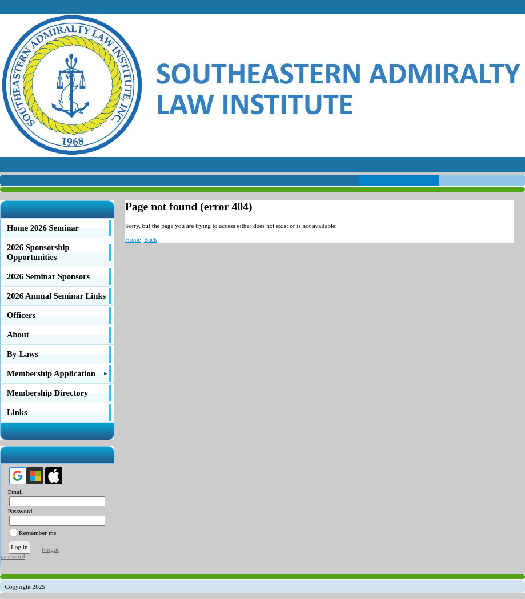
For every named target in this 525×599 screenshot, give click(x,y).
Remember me (38, 532)
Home (133, 239)
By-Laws (22, 354)
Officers (21, 315)
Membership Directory (47, 392)
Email (13, 491)
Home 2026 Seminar (43, 227)
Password (17, 511)
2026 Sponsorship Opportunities (38, 252)
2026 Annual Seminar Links (56, 295)
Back (150, 239)
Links (17, 412)
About (18, 334)
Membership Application (51, 373)
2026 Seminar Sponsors (48, 276)
